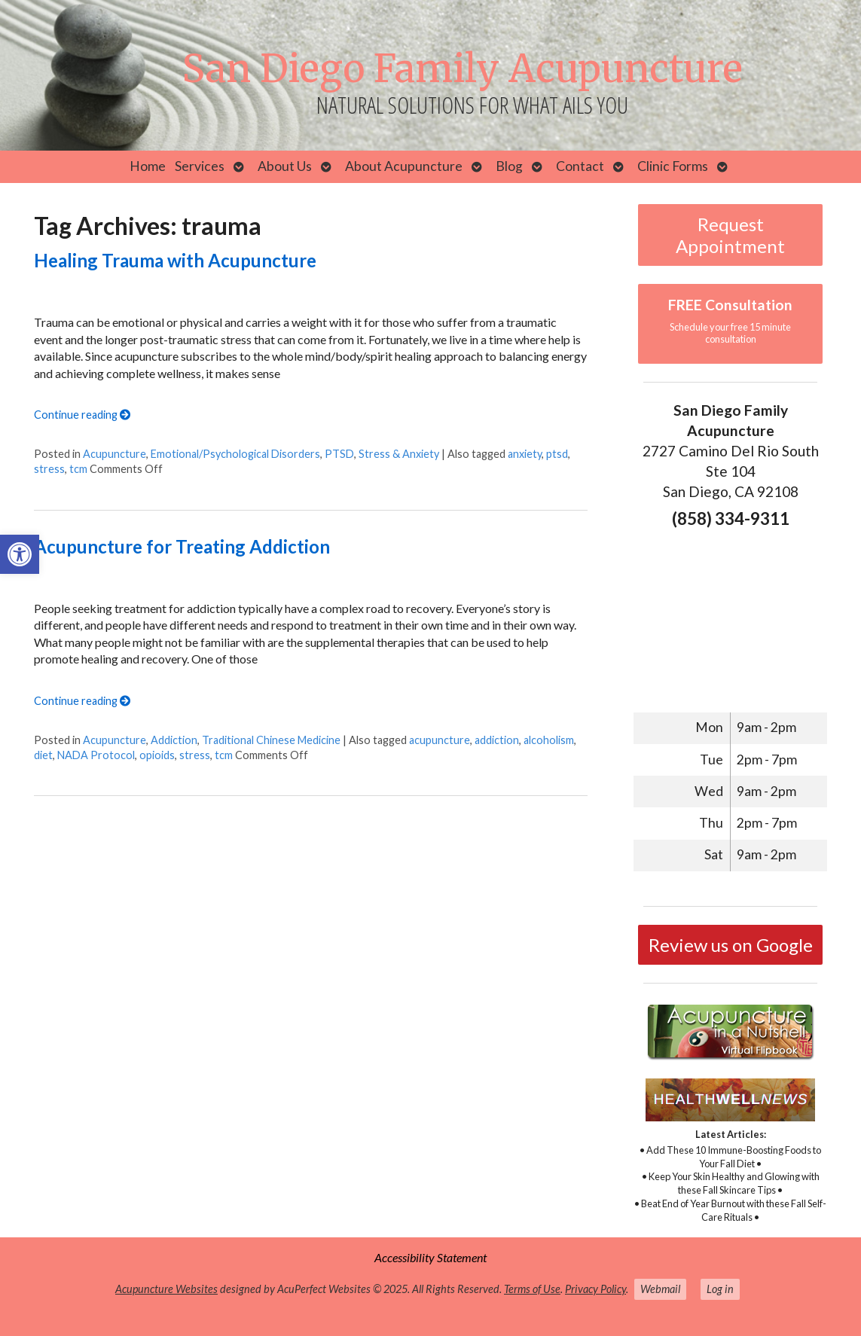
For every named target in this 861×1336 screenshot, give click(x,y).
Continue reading (82, 414)
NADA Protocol (96, 755)
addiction (497, 740)
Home (148, 166)
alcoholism (549, 740)
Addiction (174, 740)
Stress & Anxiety (399, 453)
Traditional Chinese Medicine (271, 740)
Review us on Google (731, 945)
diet (43, 755)
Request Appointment (730, 235)
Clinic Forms (672, 166)
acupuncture (439, 740)
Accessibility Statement (430, 1257)
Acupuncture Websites (166, 1289)
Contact (580, 166)
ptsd (557, 453)
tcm (78, 468)
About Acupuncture (404, 166)
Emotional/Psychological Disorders (235, 453)
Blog (509, 166)
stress (49, 468)
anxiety (525, 453)
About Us (285, 166)
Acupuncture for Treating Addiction (182, 546)
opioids (157, 755)
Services (199, 166)
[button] (19, 554)
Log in (720, 1289)
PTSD (339, 453)
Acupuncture (114, 453)
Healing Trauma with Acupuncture (175, 260)
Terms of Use (532, 1289)
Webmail (660, 1289)
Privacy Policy (595, 1289)
